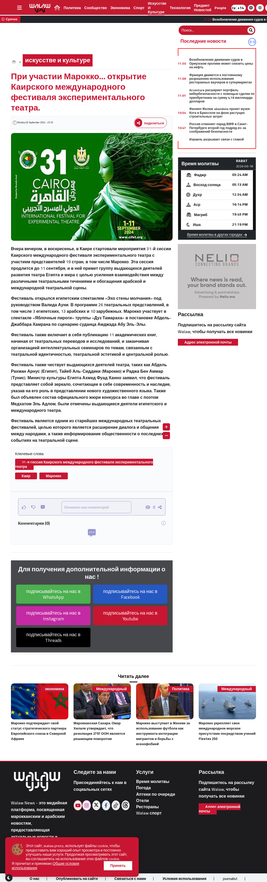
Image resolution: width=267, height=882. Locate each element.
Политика (72, 7)
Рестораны (147, 806)
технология (180, 7)
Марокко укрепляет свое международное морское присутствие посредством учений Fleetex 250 (227, 730)
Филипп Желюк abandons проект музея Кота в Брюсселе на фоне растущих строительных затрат (219, 112)
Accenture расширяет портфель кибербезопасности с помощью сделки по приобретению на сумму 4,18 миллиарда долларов (221, 95)
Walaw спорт (149, 813)
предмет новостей (202, 7)
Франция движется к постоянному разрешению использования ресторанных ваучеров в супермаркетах (220, 78)
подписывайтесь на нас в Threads (53, 637)
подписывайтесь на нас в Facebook (130, 594)
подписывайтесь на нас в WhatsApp (53, 594)
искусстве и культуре (57, 60)
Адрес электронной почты (208, 342)
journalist (230, 878)
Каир (26, 476)
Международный (111, 689)
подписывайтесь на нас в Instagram (53, 616)
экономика (120, 7)
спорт (139, 7)
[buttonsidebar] (19, 8)
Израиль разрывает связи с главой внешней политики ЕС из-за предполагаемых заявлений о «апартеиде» (216, 145)
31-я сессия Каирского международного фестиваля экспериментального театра (84, 464)
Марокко (53, 476)
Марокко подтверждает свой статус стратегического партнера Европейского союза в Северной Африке (38, 730)
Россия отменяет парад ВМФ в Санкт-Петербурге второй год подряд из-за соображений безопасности (218, 127)
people (220, 7)
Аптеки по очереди (155, 794)
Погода (143, 787)
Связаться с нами (130, 878)
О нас (34, 878)
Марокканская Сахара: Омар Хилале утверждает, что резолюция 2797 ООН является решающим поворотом (99, 730)
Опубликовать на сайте (77, 878)
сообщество (95, 7)
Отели (142, 800)
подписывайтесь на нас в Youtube (130, 616)
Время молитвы (152, 781)
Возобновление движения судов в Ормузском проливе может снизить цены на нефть (221, 63)
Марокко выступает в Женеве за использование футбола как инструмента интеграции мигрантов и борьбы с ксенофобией (163, 733)
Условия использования (184, 878)
